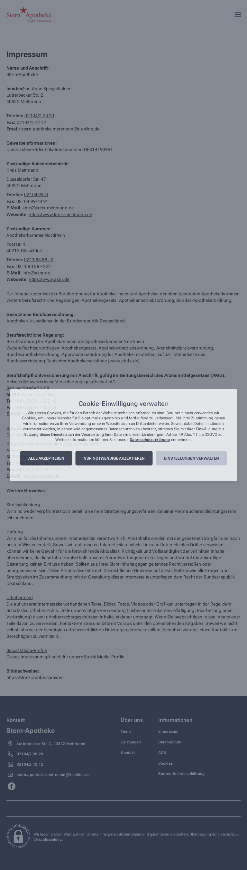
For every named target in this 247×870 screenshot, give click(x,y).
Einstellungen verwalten (191, 458)
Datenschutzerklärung (150, 440)
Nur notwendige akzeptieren (114, 458)
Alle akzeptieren (46, 458)
